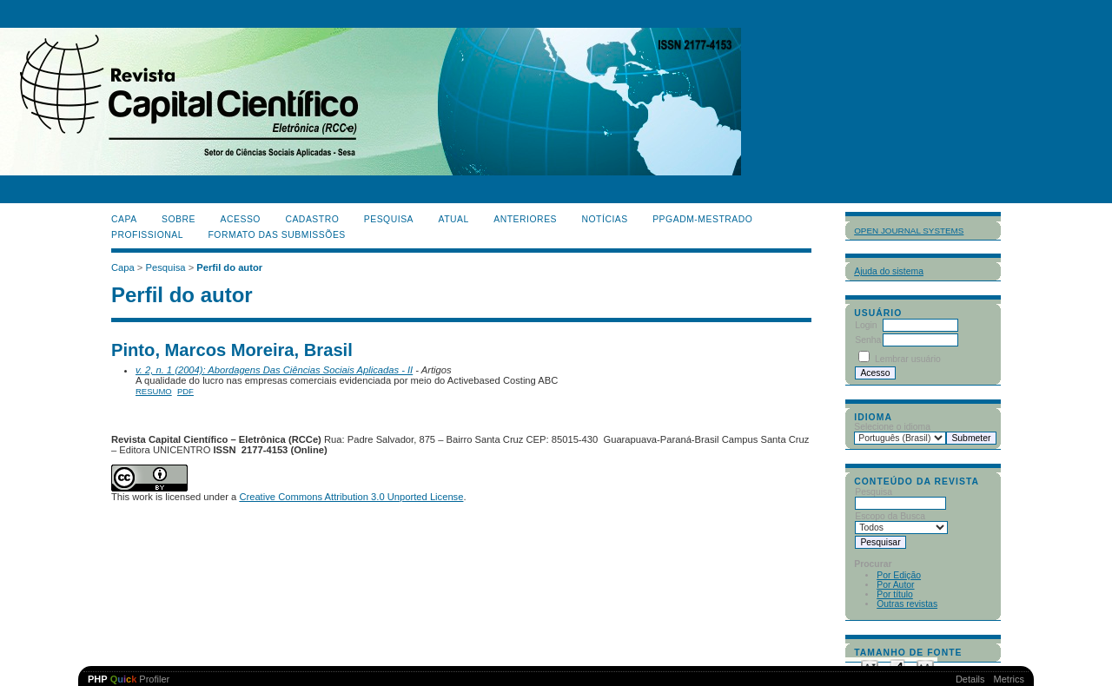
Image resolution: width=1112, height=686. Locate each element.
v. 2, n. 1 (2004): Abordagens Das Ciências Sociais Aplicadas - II (274, 370)
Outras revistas (907, 604)
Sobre (178, 219)
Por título (895, 594)
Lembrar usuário (908, 359)
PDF (185, 391)
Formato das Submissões (277, 235)
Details (970, 679)
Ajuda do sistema (888, 271)
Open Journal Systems (908, 230)
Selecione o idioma (892, 427)
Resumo (154, 391)
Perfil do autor (229, 267)
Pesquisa (389, 219)
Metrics (1009, 679)
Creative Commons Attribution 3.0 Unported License (351, 496)
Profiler (128, 679)
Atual (454, 219)
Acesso (241, 219)
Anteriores (525, 219)
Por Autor (895, 585)
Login (866, 325)
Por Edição (899, 575)
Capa (124, 219)
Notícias (604, 219)
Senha (868, 340)
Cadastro (312, 219)
